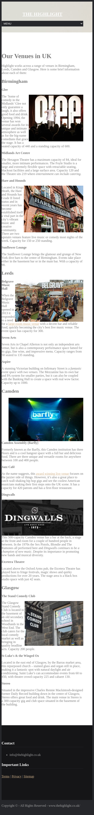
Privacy (16, 776)
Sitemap (29, 776)
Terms (6, 776)
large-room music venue (23, 323)
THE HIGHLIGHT (42, 14)
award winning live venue (52, 473)
